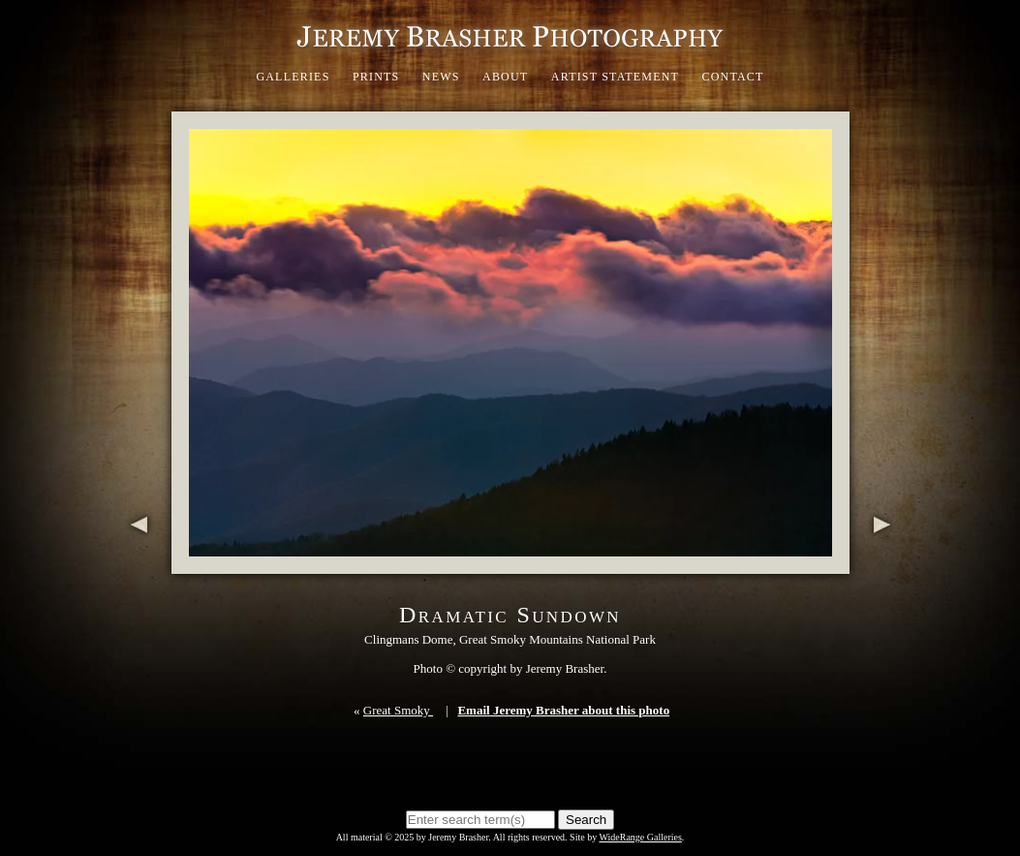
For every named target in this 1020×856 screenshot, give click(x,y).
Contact (732, 76)
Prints (376, 76)
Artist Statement (615, 76)
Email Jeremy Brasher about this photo (563, 710)
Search (586, 819)
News (441, 76)
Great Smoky (398, 710)
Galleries (292, 76)
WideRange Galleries (640, 837)
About (505, 76)
